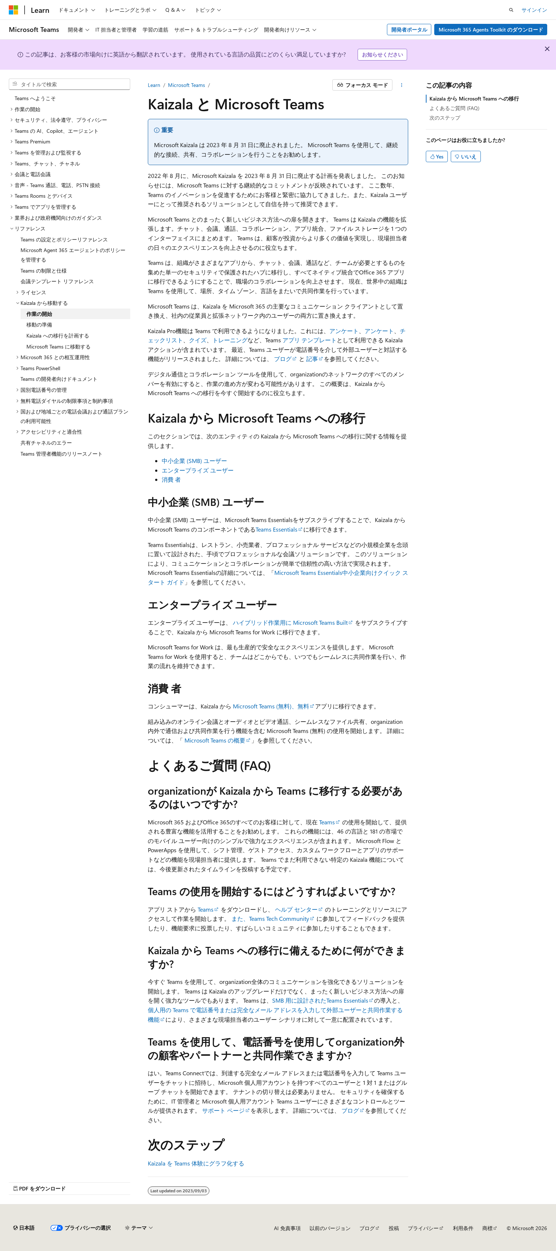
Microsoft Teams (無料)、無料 (271, 706)
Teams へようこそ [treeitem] (35, 98)
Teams (327, 822)
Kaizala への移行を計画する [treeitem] (57, 335)
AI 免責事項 (287, 1228)
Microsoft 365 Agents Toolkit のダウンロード (491, 29)
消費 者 (171, 479)
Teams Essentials (276, 529)
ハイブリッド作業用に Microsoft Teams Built (290, 622)
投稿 (394, 1228)
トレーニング (230, 340)
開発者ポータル (409, 29)
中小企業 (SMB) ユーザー (194, 460)
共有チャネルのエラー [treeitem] (46, 442)
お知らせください (382, 54)
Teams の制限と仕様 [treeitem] (44, 270)
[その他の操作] (401, 85)
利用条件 (463, 1228)
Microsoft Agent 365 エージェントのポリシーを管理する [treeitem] (73, 255)
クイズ (197, 340)
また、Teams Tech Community (270, 918)
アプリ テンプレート (309, 340)
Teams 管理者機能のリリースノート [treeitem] (62, 453)
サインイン (534, 9)
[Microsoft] (13, 10)
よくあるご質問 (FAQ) (454, 108)
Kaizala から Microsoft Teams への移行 (474, 98)
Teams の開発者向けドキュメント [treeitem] (59, 378)
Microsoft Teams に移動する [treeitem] (58, 346)
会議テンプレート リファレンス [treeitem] (57, 281)
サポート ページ (223, 1110)
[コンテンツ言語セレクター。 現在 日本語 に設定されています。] (24, 1228)
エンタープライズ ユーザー (198, 470)
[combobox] (69, 84)
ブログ (283, 358)
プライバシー (423, 1228)
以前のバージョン (330, 1228)
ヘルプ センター (296, 909)
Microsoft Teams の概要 (214, 740)
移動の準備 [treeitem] (39, 324)
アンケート (344, 331)
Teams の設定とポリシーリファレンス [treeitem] (64, 239)
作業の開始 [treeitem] (39, 313)
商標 (487, 1228)
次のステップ (444, 117)
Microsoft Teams (186, 84)
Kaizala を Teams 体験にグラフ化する (196, 1163)
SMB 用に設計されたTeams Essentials (320, 1000)
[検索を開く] (511, 10)
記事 (312, 358)
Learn (154, 84)
